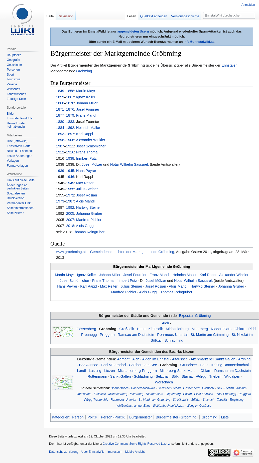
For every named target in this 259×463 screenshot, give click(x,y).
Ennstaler (229, 65)
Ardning (244, 359)
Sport (10, 74)
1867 (70, 97)
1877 (60, 115)
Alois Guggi (85, 226)
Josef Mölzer (92, 164)
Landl (81, 371)
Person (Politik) (113, 417)
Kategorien (60, 417)
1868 (60, 103)
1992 (70, 207)
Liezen (109, 371)
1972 (70, 195)
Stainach (208, 399)
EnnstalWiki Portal (19, 146)
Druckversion (15, 198)
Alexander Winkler (90, 140)
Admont (123, 359)
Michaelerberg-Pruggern (137, 371)
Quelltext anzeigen (153, 16)
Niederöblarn (221, 329)
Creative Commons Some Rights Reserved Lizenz (136, 443)
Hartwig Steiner (88, 207)
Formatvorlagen (17, 165)
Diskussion (66, 16)
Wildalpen (232, 376)
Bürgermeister (140, 417)
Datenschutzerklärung (63, 451)
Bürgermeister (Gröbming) (177, 417)
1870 (70, 103)
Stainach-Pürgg (194, 376)
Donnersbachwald (143, 388)
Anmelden (248, 5)
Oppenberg (173, 394)
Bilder (11, 113)
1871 (60, 109)
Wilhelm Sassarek (134, 164)
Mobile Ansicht (135, 451)
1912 (60, 152)
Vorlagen (13, 160)
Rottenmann (97, 376)
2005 (70, 213)
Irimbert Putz (86, 158)
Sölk (175, 376)
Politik (92, 417)
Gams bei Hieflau (169, 388)
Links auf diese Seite (21, 180)
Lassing (95, 371)
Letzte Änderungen (19, 156)
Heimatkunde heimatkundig (16, 125)
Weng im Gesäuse (199, 405)
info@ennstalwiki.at (199, 42)
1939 (60, 171)
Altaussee (180, 359)
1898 (60, 140)
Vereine (12, 84)
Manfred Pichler (88, 220)
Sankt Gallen (120, 376)
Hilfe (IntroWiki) (17, 141)
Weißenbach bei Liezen (168, 405)
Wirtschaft (13, 89)
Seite (50, 16)
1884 (60, 128)
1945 (70, 171)
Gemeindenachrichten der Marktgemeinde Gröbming (132, 252)
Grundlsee (188, 365)
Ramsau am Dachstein (136, 335)
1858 (70, 91)
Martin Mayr (85, 91)
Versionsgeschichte (185, 16)
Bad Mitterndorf (113, 365)
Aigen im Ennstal (155, 359)
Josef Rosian (86, 195)
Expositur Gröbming (195, 316)
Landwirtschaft (16, 94)
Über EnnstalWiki (92, 451)
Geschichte (14, 65)
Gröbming (84, 71)
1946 (70, 177)
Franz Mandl (86, 115)
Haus (141, 329)
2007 (70, 220)
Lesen (131, 16)
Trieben (215, 376)
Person (78, 417)
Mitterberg (200, 329)
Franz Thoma (86, 152)
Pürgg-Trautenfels (96, 399)
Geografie (13, 60)
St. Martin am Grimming (210, 335)
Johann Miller (87, 103)
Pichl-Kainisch (203, 394)
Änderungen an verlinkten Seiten (18, 186)
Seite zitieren (15, 213)
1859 (60, 97)
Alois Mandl (85, 201)
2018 (70, 226)
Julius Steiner (87, 189)
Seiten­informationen (20, 208)
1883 (70, 122)
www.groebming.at (71, 252)
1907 (60, 146)
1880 (60, 122)
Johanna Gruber (89, 213)
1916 (70, 152)
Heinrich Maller (88, 128)
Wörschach (164, 382)
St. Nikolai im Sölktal (186, 399)
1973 (60, 201)
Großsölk (126, 329)
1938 (70, 158)
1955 (70, 189)
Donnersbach (119, 388)
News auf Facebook (20, 151)
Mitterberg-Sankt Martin (178, 371)
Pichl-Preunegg (226, 394)
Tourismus (14, 79)
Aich (165, 323)
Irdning (240, 388)
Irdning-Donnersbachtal (230, 365)
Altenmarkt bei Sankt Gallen (213, 359)
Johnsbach (84, 394)
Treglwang (236, 399)
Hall (219, 388)
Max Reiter (85, 183)
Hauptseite (14, 55)
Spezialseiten (16, 193)
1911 (70, 146)
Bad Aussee (88, 365)
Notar (114, 164)
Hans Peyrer (86, 171)
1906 (70, 140)
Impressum (114, 451)
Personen (13, 69)
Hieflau (229, 388)
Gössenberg (86, 329)
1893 (60, 134)
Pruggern (107, 335)
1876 (70, 109)
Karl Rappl (84, 134)
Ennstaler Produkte (19, 118)
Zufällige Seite (16, 99)
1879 (70, 115)
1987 (70, 201)
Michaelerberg (177, 329)
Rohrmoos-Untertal (172, 335)
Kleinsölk (155, 329)
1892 (70, 128)
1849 (60, 91)
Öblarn (239, 329)
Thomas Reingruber (88, 232)
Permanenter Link (19, 203)
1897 (70, 134)
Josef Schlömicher (91, 146)
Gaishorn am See (143, 365)
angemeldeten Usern (133, 31)
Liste (225, 417)
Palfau (187, 394)
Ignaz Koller (85, 97)
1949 (70, 183)
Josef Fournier (87, 109)
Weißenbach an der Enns (133, 405)
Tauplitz (222, 399)
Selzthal (162, 376)
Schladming (173, 340)
